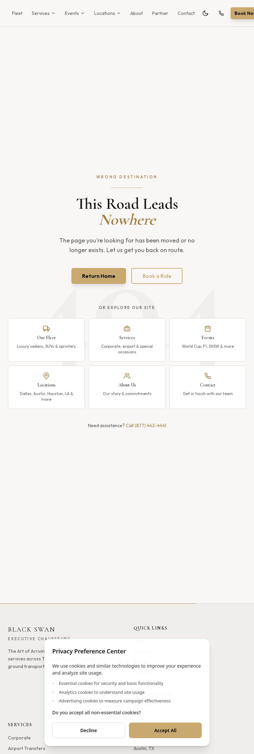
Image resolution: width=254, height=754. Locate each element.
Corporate (19, 738)
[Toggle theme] (205, 13)
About (136, 13)
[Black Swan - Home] (39, 633)
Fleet (17, 13)
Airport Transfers (26, 748)
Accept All (165, 730)
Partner (160, 13)
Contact (186, 13)
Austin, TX (144, 748)
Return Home (98, 276)
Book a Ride (157, 276)
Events (75, 13)
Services (44, 13)
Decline (88, 730)
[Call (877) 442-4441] (221, 13)
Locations (107, 13)
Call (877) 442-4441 (146, 425)
